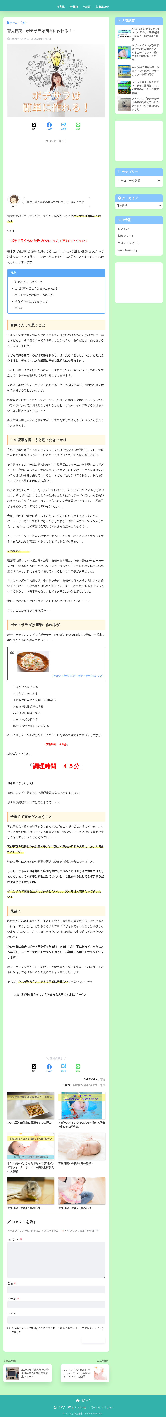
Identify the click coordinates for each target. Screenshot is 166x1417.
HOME (83, 1401)
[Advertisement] (56, 167)
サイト (11, 1313)
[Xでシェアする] (34, 126)
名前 (12, 1283)
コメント (14, 1239)
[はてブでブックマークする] (63, 126)
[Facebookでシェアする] (49, 126)
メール (13, 1298)
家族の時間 (81, 1085)
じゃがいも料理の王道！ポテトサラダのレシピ (75, 675)
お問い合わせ (77, 1407)
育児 (61, 6)
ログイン (123, 230)
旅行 (74, 6)
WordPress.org (127, 252)
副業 (86, 6)
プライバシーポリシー (101, 1407)
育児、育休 (98, 1085)
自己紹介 (102, 6)
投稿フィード (126, 237)
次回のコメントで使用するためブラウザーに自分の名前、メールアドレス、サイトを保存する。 (58, 1330)
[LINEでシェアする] (78, 126)
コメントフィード (129, 245)
